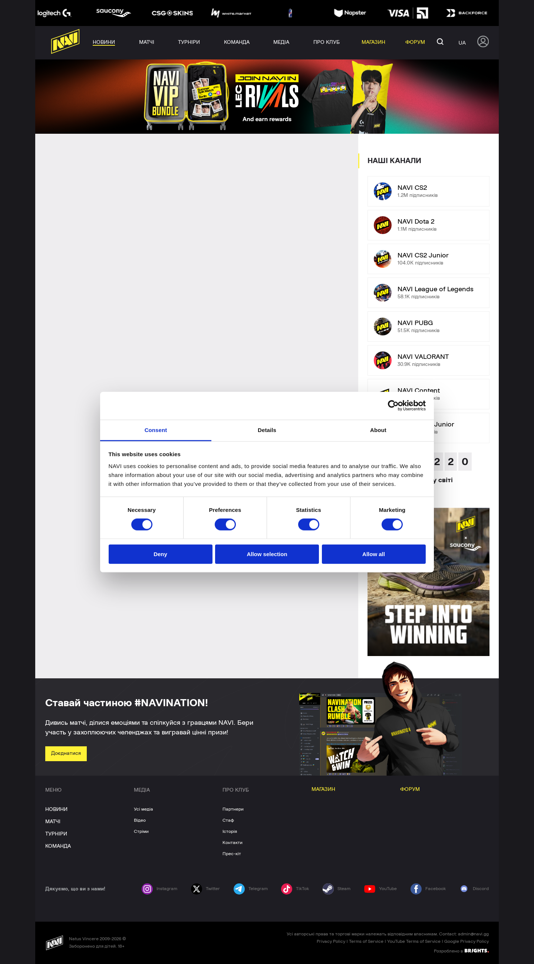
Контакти (232, 842)
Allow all (373, 554)
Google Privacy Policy (466, 941)
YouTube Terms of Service (414, 941)
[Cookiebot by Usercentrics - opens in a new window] (393, 405)
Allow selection (267, 554)
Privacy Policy (331, 941)
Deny (160, 554)
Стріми (141, 831)
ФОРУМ (410, 789)
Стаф (228, 820)
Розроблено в (461, 950)
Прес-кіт (231, 853)
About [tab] (378, 429)
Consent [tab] (156, 429)
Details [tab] (267, 429)
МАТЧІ (52, 821)
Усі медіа (143, 809)
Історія (229, 831)
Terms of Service (366, 941)
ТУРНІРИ (56, 834)
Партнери (233, 809)
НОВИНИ (56, 809)
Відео (140, 820)
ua (462, 43)
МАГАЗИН (323, 789)
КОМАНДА (58, 846)
